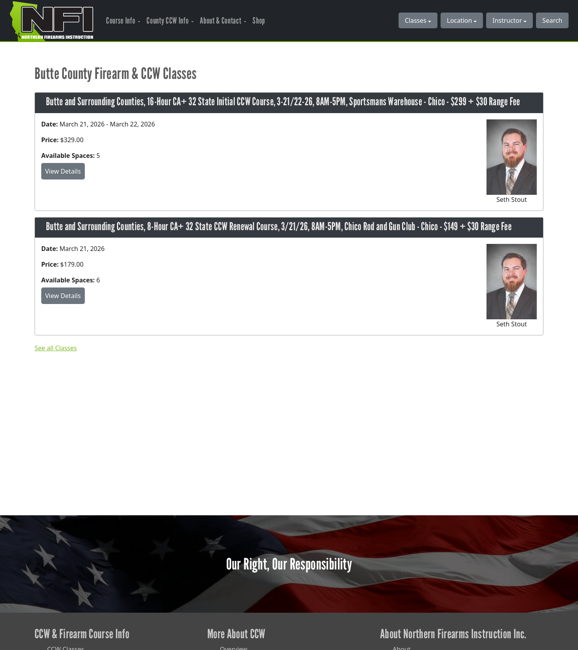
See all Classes (56, 348)
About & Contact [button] (221, 20)
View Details (63, 171)
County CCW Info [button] (168, 20)
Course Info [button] (121, 20)
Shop (258, 20)
